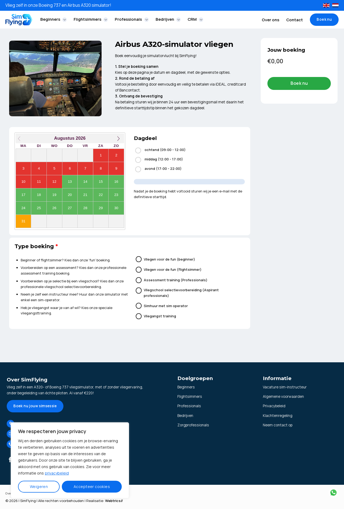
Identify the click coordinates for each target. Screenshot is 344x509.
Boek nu (299, 83)
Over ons (270, 19)
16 (116, 182)
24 (24, 208)
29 (101, 208)
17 (24, 195)
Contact (294, 19)
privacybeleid (57, 473)
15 (101, 182)
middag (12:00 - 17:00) (159, 160)
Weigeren (39, 486)
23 (116, 195)
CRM (195, 19)
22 (101, 195)
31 (24, 221)
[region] (70, 460)
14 (85, 182)
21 (85, 195)
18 (39, 195)
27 (70, 208)
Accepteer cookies (92, 486)
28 (85, 208)
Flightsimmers (91, 19)
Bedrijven (168, 19)
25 (39, 208)
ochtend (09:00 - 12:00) (160, 150)
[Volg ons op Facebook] (10, 460)
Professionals (131, 19)
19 (54, 195)
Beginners (53, 19)
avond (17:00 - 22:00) (158, 169)
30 (116, 208)
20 (70, 195)
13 (70, 182)
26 (54, 208)
